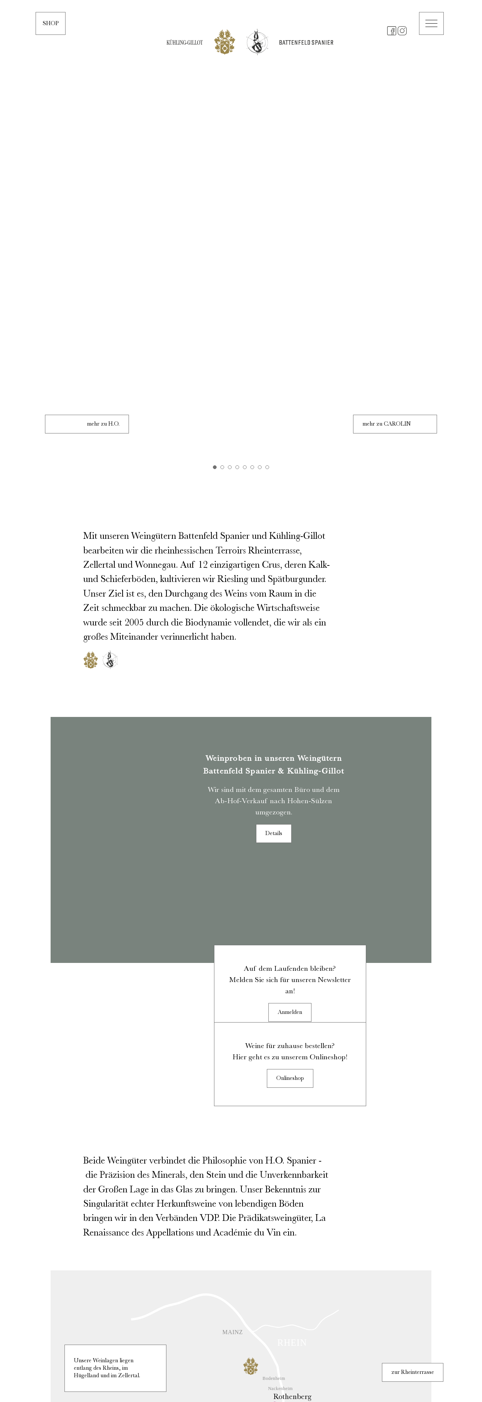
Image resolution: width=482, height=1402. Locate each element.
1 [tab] (215, 92)
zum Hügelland (415, 1179)
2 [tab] (222, 92)
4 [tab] (237, 92)
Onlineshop (290, 653)
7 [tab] (259, 92)
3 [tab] (230, 92)
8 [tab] (267, 92)
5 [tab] (244, 92)
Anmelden (290, 587)
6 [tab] (252, 92)
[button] (431, 23)
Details (273, 459)
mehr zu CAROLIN (386, 49)
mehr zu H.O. (103, 49)
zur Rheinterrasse (412, 947)
